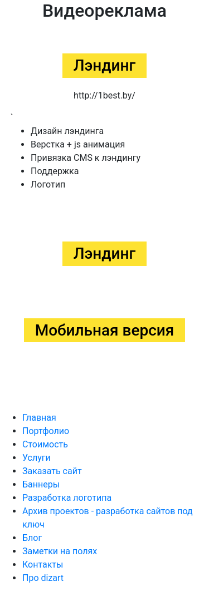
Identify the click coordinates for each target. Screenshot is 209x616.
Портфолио (45, 431)
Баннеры (41, 484)
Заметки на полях (59, 551)
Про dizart (43, 578)
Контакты (42, 564)
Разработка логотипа (66, 497)
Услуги (36, 457)
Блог (32, 538)
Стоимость (45, 444)
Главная (39, 417)
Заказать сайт (52, 471)
